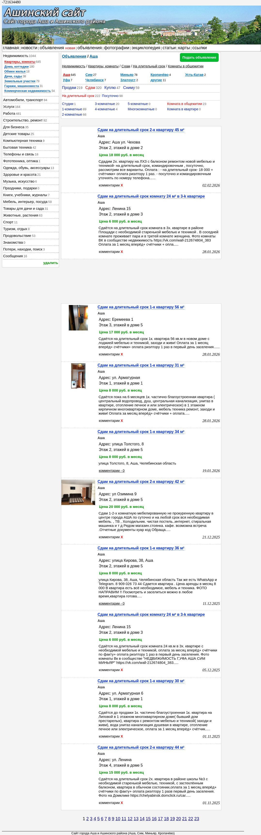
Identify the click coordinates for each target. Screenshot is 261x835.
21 (184, 818)
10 (117, 818)
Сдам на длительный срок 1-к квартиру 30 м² (141, 681)
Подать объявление (199, 57)
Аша (94, 56)
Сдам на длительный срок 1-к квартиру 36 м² (141, 548)
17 (160, 818)
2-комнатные (72, 114)
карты (184, 47)
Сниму (129, 88)
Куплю (110, 88)
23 (196, 818)
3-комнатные (105, 104)
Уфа (66, 80)
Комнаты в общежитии (186, 66)
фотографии (116, 47)
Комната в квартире (182, 109)
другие (156, 80)
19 (172, 818)
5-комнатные (138, 104)
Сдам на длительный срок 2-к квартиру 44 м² (141, 747)
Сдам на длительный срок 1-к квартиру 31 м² (141, 365)
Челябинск (94, 80)
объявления (57, 47)
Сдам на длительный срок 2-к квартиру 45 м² (141, 130)
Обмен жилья (14, 71)
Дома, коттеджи (16, 66)
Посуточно (110, 96)
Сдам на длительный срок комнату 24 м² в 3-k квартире (151, 196)
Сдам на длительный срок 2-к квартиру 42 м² (141, 482)
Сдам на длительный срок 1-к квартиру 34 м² (141, 432)
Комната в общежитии (184, 104)
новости (29, 47)
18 (166, 818)
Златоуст (128, 80)
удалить (50, 263)
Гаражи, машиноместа (21, 86)
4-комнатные (105, 109)
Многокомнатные (141, 109)
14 (142, 818)
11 (124, 818)
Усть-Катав (194, 75)
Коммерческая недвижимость (27, 91)
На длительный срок (149, 66)
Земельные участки (19, 81)
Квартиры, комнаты (19, 62)
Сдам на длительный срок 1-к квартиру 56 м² (141, 307)
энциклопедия (146, 47)
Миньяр (126, 75)
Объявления (74, 56)
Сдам (126, 66)
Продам (69, 88)
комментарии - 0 (112, 471)
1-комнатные (72, 109)
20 (178, 818)
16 (154, 818)
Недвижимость (73, 66)
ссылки (199, 47)
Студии (67, 104)
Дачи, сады (13, 76)
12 (130, 818)
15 (148, 818)
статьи (169, 47)
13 (136, 818)
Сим (88, 75)
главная (11, 47)
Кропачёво (160, 75)
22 (190, 818)
